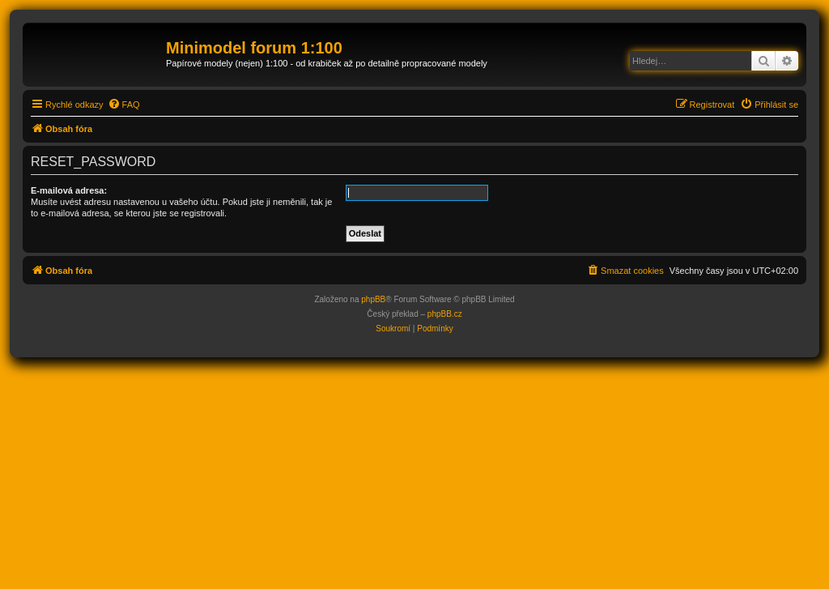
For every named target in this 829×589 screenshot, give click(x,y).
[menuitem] (124, 104)
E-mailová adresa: (69, 190)
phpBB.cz (444, 313)
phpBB (373, 299)
